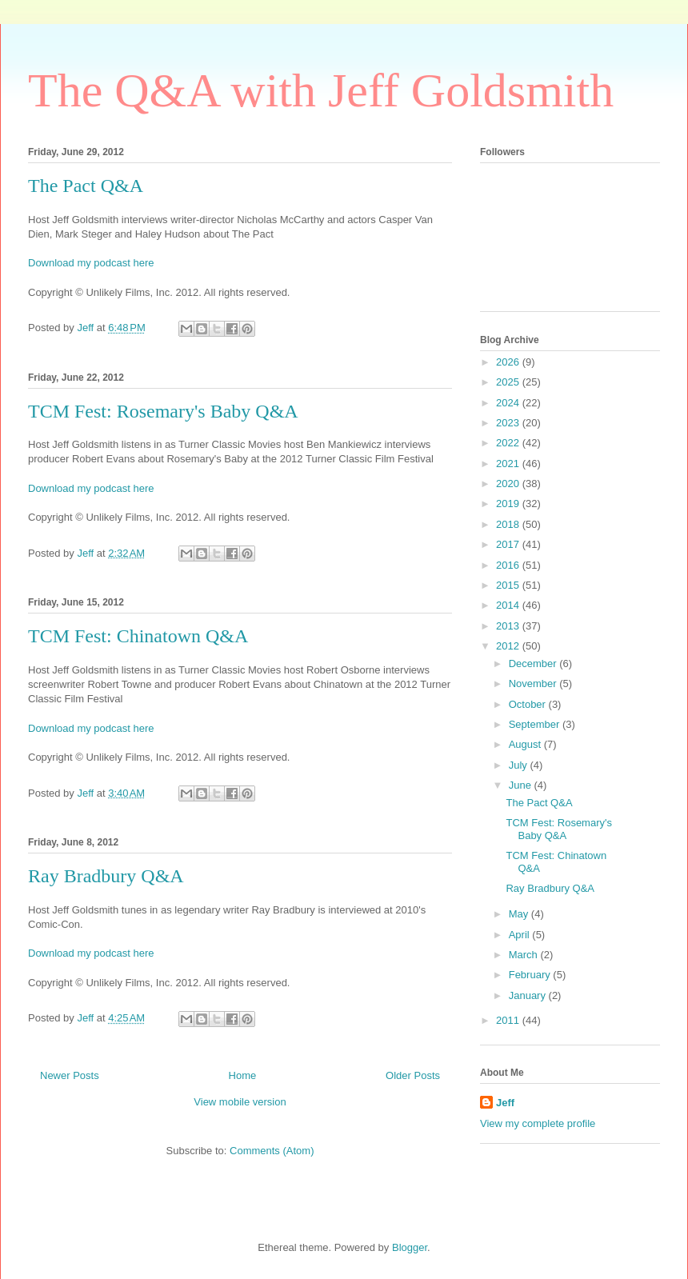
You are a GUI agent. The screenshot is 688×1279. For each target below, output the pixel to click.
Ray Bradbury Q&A (106, 875)
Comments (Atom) (272, 1151)
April (521, 935)
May (520, 914)
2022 (509, 443)
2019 (509, 504)
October (529, 704)
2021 (509, 464)
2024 (509, 403)
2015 (509, 585)
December (534, 663)
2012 (509, 646)
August (526, 744)
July (519, 765)
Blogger (409, 1247)
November (534, 683)
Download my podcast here (91, 263)
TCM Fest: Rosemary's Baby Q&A (163, 411)
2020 (509, 484)
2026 (509, 362)
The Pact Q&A (85, 185)
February (531, 975)
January (529, 995)
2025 (509, 382)
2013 (509, 626)
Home (243, 1075)
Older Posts (413, 1075)
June (521, 785)
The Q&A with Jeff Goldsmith (321, 90)
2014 (509, 605)
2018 (509, 524)
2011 (509, 1020)
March (525, 955)
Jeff (505, 1103)
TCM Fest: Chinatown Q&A (138, 636)
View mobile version (240, 1102)
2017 (509, 544)
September (535, 724)
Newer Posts (69, 1075)
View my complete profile (537, 1123)
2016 (509, 565)
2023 (509, 423)
